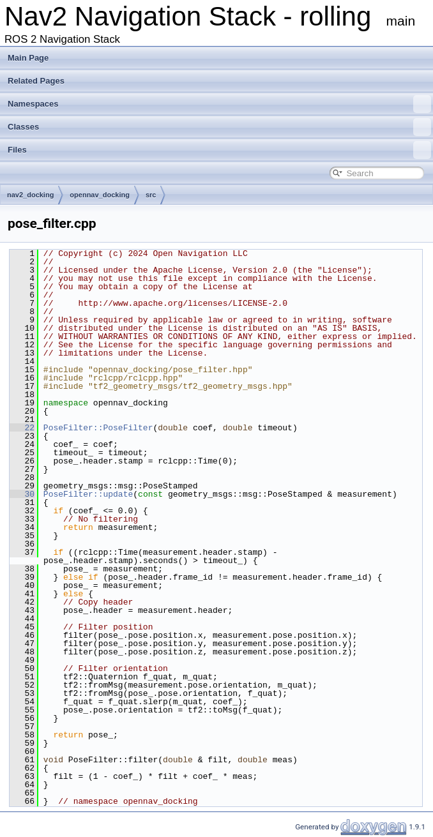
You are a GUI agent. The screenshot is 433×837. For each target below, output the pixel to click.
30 (22, 494)
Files (219, 150)
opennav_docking (100, 195)
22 (22, 428)
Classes (219, 127)
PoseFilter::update (88, 494)
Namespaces (219, 104)
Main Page (28, 58)
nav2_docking (30, 195)
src (151, 195)
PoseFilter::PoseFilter (98, 428)
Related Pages (36, 81)
